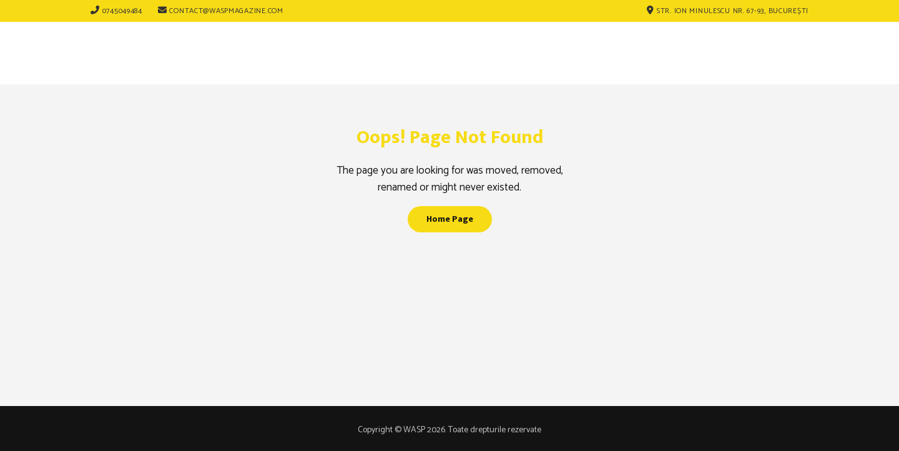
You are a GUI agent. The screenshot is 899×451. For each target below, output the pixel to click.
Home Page (449, 219)
